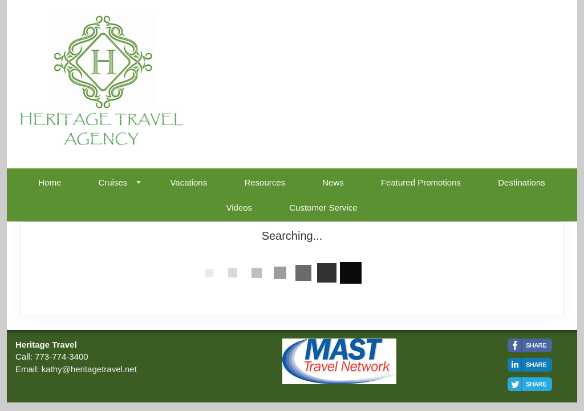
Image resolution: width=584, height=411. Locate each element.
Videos (239, 207)
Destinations (521, 182)
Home (49, 182)
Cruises (112, 182)
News (333, 182)
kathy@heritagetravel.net (89, 369)
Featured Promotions (421, 182)
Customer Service (323, 207)
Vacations (188, 182)
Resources (264, 182)
